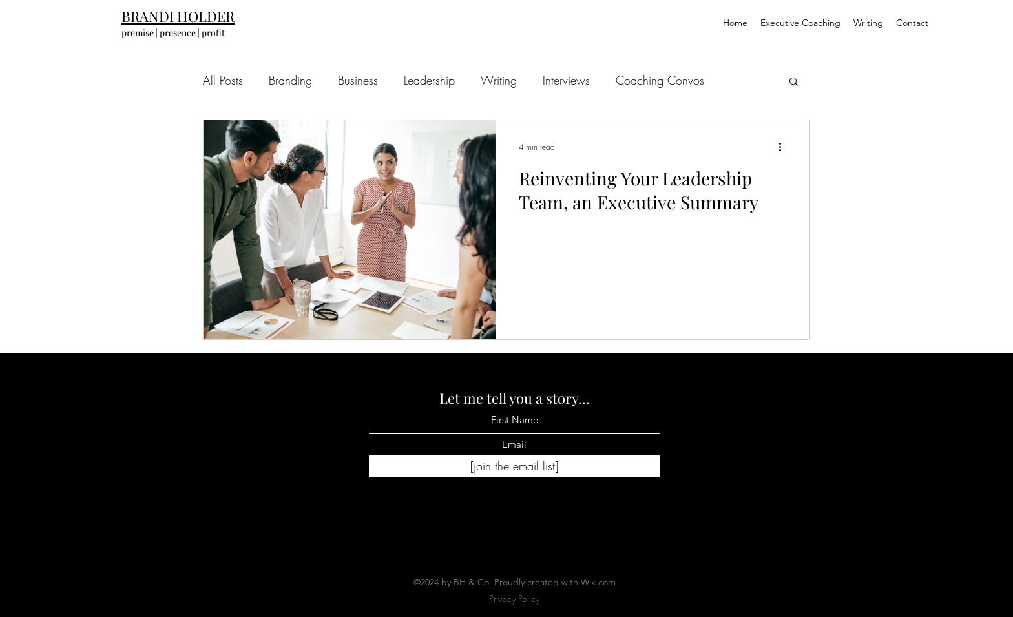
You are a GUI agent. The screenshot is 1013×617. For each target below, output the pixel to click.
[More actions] (784, 146)
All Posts (223, 80)
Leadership (429, 80)
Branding (290, 80)
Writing (499, 80)
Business (358, 80)
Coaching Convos (660, 80)
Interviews (566, 80)
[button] (794, 82)
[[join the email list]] (514, 466)
